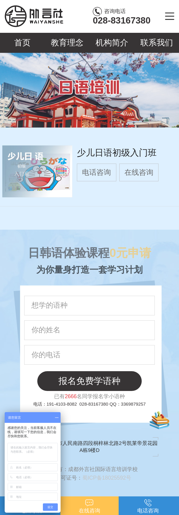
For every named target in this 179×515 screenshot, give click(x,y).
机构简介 (112, 42)
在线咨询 (138, 172)
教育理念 (67, 42)
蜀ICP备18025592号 (109, 478)
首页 (22, 42)
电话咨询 (96, 172)
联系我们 (156, 42)
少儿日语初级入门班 (117, 153)
